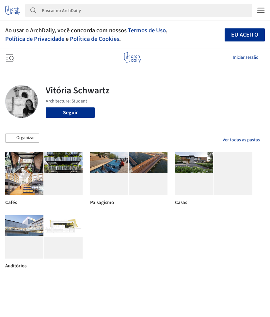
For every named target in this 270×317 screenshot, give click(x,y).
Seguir (70, 112)
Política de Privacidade (34, 39)
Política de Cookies (94, 39)
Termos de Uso (147, 30)
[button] (22, 138)
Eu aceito (244, 35)
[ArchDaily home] (132, 57)
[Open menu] (9, 57)
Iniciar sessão (246, 57)
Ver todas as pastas (241, 140)
